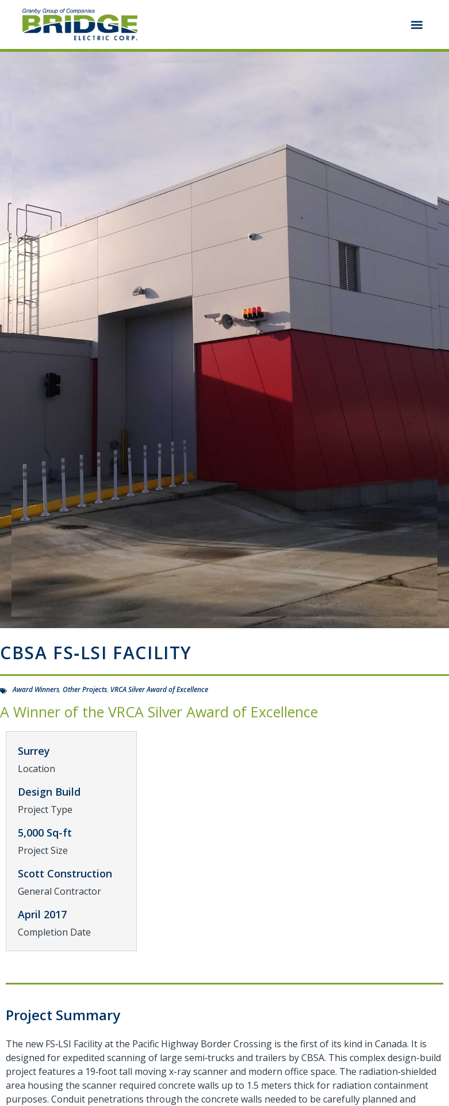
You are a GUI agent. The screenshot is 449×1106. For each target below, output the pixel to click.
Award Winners (36, 689)
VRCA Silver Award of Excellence (159, 689)
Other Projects (85, 689)
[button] (417, 24)
